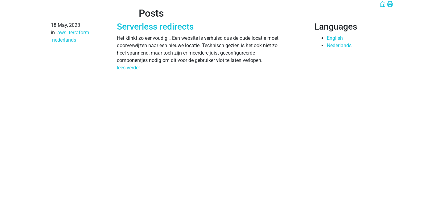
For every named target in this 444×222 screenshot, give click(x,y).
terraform (79, 32)
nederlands (64, 40)
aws (61, 32)
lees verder (128, 68)
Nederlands (339, 45)
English (335, 38)
